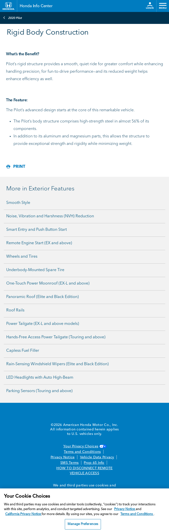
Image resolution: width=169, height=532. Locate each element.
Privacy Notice (63, 457)
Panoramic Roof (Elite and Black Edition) (42, 297)
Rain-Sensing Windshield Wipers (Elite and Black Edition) (57, 364)
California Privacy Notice (23, 514)
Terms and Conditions (82, 452)
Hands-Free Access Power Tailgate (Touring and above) (55, 337)
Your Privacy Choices (84, 446)
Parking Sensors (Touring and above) (39, 391)
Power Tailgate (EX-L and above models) (42, 324)
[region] (84, 510)
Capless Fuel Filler (22, 351)
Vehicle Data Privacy (97, 457)
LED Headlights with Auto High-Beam (39, 378)
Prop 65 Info (94, 463)
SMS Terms (69, 463)
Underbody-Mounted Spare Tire (35, 270)
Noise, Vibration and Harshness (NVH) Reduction (50, 216)
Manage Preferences (83, 524)
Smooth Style (18, 203)
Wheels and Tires (21, 257)
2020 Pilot (12, 17)
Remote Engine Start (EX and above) (39, 243)
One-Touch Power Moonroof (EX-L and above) (47, 284)
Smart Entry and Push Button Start (36, 230)
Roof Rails (15, 310)
